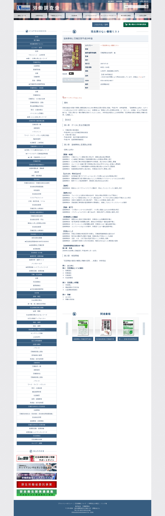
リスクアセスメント (36, 197)
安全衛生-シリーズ (36, 234)
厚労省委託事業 (126, 15)
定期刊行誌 (39, 15)
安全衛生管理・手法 (36, 219)
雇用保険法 (36, 285)
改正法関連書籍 (37, 341)
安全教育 (74, 15)
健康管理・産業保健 (36, 256)
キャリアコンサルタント (108, 15)
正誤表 (127, 1)
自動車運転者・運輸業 (36, 168)
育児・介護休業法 (37, 110)
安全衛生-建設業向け (37, 212)
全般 (36, 73)
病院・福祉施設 (37, 176)
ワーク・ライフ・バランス (37, 384)
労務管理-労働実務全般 (36, 121)
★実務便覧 (36, 249)
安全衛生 (37, 179)
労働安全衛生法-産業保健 (36, 425)
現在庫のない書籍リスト (37, 329)
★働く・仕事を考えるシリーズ (36, 58)
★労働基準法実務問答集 (37, 84)
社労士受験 (143, 15)
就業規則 (37, 128)
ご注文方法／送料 (100, 25)
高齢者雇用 (36, 139)
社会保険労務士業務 (36, 307)
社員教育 (37, 395)
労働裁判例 (36, 161)
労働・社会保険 (37, 274)
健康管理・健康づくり (36, 260)
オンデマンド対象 (37, 333)
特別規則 (37, 190)
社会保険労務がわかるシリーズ (36, 315)
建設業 (36, 172)
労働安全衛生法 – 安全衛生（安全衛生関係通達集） (36, 414)
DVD (36, 37)
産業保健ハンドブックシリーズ (36, 432)
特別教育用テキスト (36, 44)
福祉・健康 (36, 322)
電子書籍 (37, 40)
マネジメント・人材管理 (37, 55)
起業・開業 (36, 311)
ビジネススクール (91, 15)
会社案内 (111, 1)
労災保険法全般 (37, 439)
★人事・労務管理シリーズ (37, 157)
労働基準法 (36, 62)
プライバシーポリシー (65, 503)
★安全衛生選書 (37, 238)
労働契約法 (36, 95)
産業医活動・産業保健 (36, 271)
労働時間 (37, 77)
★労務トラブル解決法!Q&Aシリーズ (36, 150)
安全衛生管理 (36, 194)
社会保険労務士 (37, 300)
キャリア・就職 (37, 443)
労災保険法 (36, 282)
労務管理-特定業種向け (36, 165)
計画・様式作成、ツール (37, 201)
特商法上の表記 (94, 503)
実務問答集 (36, 69)
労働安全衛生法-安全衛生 (36, 406)
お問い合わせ (144, 1)
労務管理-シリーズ (36, 146)
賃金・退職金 (36, 80)
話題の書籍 (36, 344)
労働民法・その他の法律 (37, 99)
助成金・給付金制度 (36, 359)
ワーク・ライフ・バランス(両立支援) (36, 135)
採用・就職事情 (37, 399)
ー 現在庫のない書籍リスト (109, 45)
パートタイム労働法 (36, 113)
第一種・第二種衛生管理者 (37, 304)
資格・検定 (36, 296)
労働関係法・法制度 (36, 88)
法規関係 (37, 66)
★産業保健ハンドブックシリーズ (37, 267)
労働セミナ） (56, 15)
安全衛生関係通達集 (36, 187)
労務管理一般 (36, 124)
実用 (36, 51)
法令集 (36, 293)
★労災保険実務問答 (36, 289)
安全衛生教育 (36, 205)
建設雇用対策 (36, 392)
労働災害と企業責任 (36, 208)
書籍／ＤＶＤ (22, 15)
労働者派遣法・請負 (36, 102)
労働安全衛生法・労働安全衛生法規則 (36, 183)
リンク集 (104, 503)
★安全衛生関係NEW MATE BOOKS (37, 241)
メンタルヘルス (37, 263)
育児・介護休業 (37, 388)
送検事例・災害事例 (36, 421)
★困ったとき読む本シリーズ (36, 117)
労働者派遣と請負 (37, 351)
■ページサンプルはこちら (73, 98)
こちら (140, 77)
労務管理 (37, 363)
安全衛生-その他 (36, 252)
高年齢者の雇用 (37, 355)
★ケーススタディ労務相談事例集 (37, 154)
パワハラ (37, 348)
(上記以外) (36, 337)
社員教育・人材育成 (36, 143)
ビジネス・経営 (37, 47)
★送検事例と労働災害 (36, 245)
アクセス (134, 1)
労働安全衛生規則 (37, 216)
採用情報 (119, 1)
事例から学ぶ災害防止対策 (37, 223)
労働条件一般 (36, 366)
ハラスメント (36, 132)
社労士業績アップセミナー (37, 318)
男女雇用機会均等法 (36, 106)
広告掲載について (80, 503)
